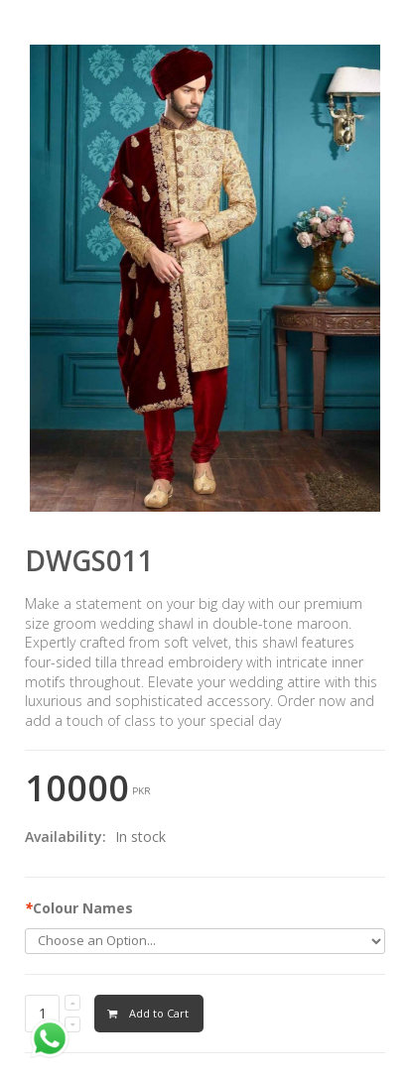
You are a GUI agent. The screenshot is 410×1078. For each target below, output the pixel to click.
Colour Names (79, 907)
